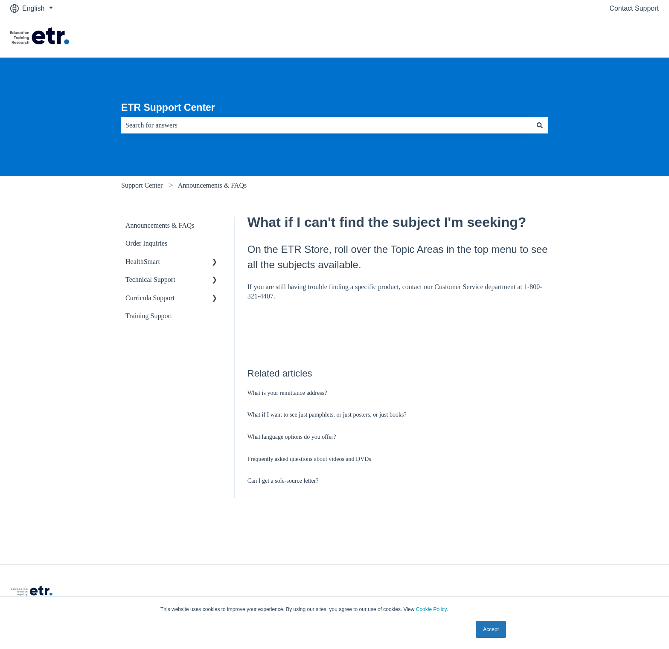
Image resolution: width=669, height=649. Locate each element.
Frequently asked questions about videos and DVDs (309, 459)
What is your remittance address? (287, 393)
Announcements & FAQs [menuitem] (159, 225)
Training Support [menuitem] (148, 315)
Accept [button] (491, 629)
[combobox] (326, 125)
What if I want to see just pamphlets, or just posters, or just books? (327, 414)
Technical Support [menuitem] (150, 279)
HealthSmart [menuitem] (142, 261)
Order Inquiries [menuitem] (146, 243)
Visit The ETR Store (620, 37)
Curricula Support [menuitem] (150, 297)
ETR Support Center (168, 107)
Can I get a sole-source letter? (283, 481)
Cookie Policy (431, 609)
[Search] (540, 125)
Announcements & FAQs (212, 185)
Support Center (142, 185)
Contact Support (634, 8)
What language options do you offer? (291, 437)
